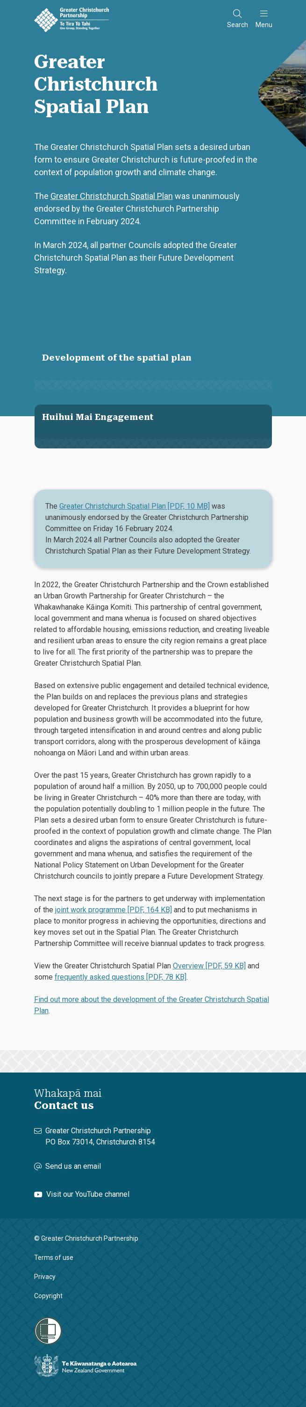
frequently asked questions (120, 977)
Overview (209, 965)
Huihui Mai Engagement (98, 417)
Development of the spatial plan (117, 357)
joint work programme (113, 909)
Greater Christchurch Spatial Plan (111, 196)
